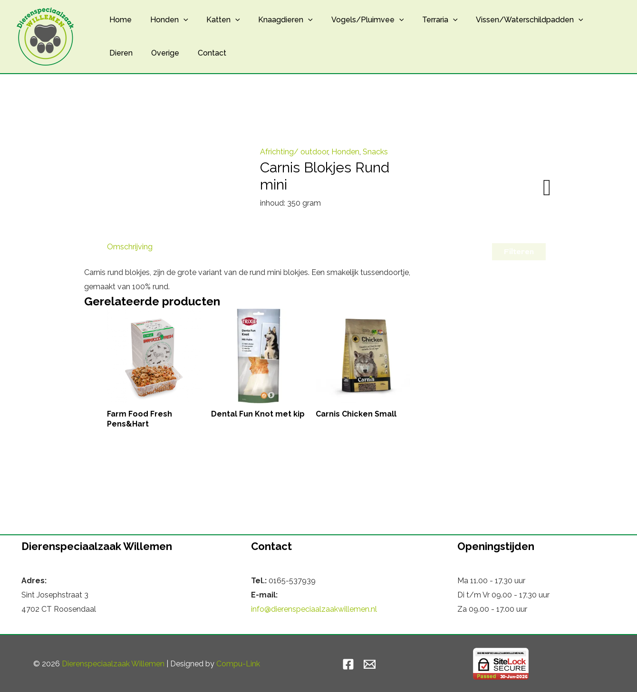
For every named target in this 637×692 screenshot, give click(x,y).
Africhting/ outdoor (294, 151)
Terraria (422, 20)
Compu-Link (238, 663)
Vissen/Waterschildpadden (509, 20)
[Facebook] (348, 664)
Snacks (375, 151)
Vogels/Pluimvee (353, 20)
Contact (204, 52)
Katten (215, 20)
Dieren (119, 52)
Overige (160, 52)
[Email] (370, 664)
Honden (164, 20)
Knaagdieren (274, 20)
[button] (178, 20)
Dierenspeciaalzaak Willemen (113, 663)
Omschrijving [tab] (130, 246)
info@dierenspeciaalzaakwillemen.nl (314, 609)
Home (119, 19)
